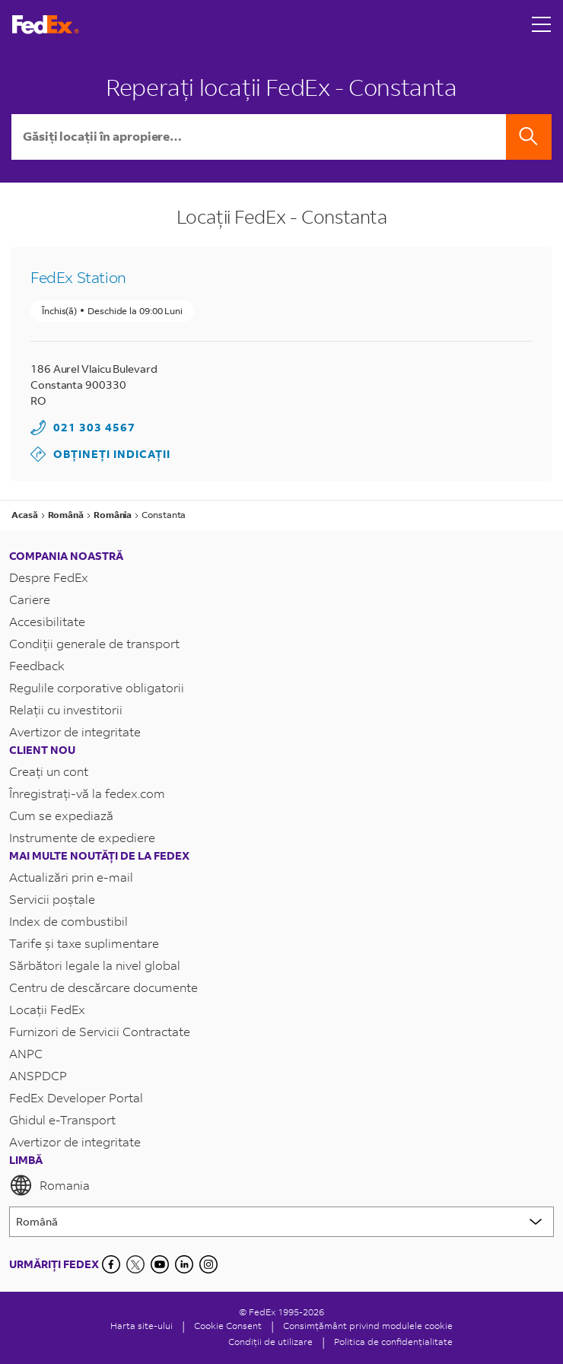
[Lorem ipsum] (281, 1222)
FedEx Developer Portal (76, 1097)
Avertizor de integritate (75, 731)
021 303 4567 (94, 427)
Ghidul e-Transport (62, 1119)
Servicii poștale (52, 899)
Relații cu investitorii (65, 709)
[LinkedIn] (184, 1264)
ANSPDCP (38, 1075)
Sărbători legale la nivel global (94, 965)
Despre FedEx (48, 577)
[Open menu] (541, 24)
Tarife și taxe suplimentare (84, 943)
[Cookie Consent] (228, 1325)
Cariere (29, 599)
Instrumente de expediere (82, 837)
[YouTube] (160, 1264)
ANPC (26, 1053)
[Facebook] (111, 1264)
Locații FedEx (47, 1009)
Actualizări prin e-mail (71, 877)
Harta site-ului (141, 1325)
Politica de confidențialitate (393, 1341)
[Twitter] (135, 1264)
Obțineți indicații (100, 454)
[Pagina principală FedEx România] (45, 24)
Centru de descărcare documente (103, 987)
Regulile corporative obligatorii (96, 687)
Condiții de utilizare (270, 1341)
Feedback (37, 665)
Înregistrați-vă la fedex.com (87, 793)
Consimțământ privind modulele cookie (368, 1325)
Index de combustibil (68, 921)
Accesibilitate (47, 621)
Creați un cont (48, 771)
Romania (49, 1185)
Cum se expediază (61, 815)
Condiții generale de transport (94, 643)
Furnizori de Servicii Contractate (99, 1031)
